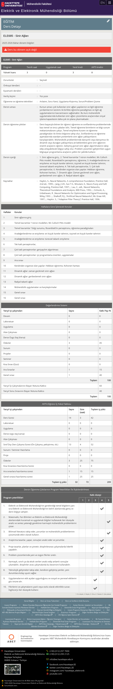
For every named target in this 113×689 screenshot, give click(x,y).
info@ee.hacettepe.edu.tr (61, 659)
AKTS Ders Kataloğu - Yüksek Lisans (53, 624)
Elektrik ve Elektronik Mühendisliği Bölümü (39, 11)
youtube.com (56, 673)
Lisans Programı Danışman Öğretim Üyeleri (84, 610)
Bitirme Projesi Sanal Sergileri (43, 612)
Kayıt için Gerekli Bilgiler (101, 607)
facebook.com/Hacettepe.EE (63, 664)
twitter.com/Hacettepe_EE (62, 667)
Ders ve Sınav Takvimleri (50, 601)
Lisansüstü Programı (13, 619)
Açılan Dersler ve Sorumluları (78, 619)
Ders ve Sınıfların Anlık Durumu (77, 601)
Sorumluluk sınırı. (10, 685)
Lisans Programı (10, 605)
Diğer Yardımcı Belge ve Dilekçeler (95, 612)
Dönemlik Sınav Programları (75, 607)
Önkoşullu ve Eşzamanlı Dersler (19, 610)
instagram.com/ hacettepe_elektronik (67, 670)
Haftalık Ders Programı (50, 607)
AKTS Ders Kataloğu (43, 615)
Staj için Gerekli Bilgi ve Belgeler (49, 610)
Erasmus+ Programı (69, 612)
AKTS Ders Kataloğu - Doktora (86, 624)
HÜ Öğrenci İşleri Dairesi (68, 615)
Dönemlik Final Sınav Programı (65, 621)
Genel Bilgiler (29, 601)
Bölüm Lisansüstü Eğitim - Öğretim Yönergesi (44, 619)
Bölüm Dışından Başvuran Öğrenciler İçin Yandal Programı (45, 605)
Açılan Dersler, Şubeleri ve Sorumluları (88, 605)
